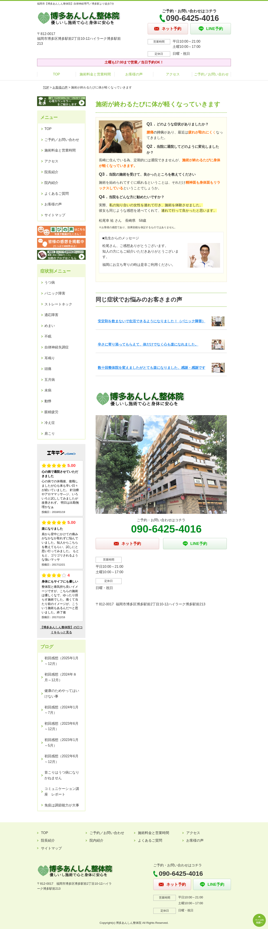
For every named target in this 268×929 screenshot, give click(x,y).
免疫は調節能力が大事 (61, 805)
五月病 (49, 379)
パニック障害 (54, 293)
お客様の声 (134, 74)
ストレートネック (58, 304)
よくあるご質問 (56, 193)
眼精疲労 (51, 412)
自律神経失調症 (56, 347)
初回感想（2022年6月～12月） (61, 759)
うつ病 (49, 282)
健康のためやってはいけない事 (61, 693)
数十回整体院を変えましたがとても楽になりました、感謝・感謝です (151, 368)
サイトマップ (54, 215)
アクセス (173, 74)
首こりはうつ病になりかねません (61, 775)
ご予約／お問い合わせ (211, 74)
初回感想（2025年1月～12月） (61, 661)
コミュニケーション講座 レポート (61, 791)
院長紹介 (51, 172)
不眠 (47, 336)
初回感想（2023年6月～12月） (61, 726)
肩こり (49, 433)
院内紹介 (51, 183)
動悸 (47, 401)
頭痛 (47, 369)
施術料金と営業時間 (95, 74)
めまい (49, 326)
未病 (47, 390)
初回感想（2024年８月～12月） (60, 677)
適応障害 (51, 315)
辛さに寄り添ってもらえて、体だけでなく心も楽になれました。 (148, 344)
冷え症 (49, 423)
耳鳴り (49, 358)
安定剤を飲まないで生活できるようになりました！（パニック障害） (151, 321)
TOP (56, 74)
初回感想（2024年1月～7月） (61, 710)
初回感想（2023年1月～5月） (61, 742)
